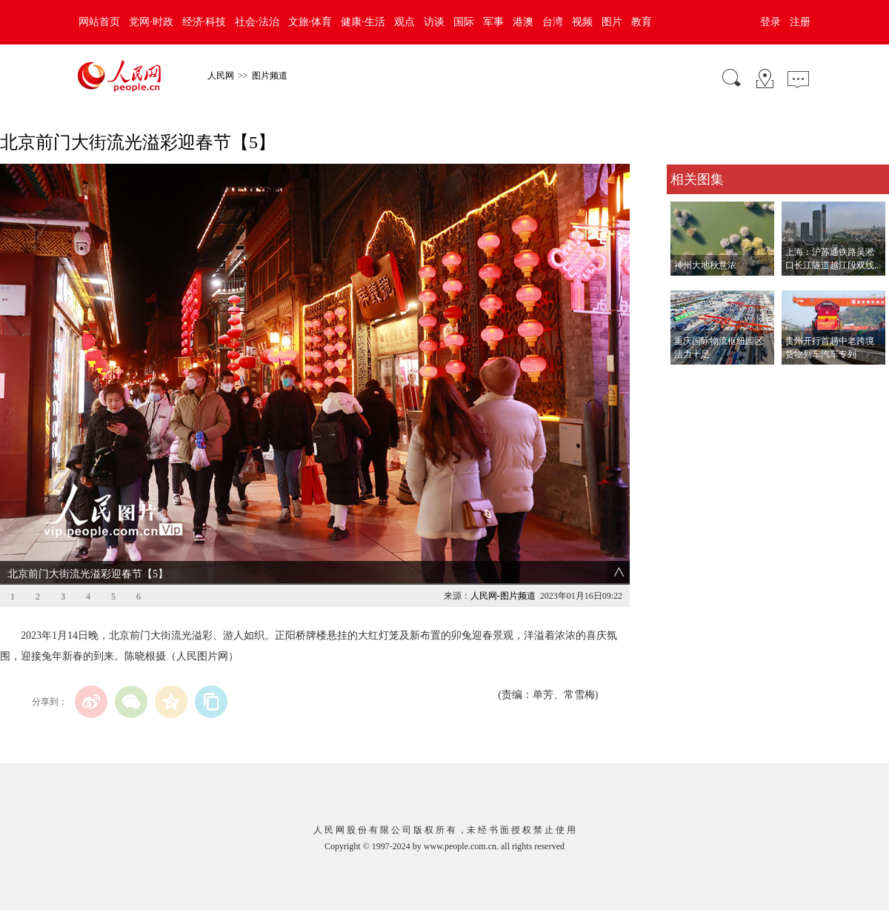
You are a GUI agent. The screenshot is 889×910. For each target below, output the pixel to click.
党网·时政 (151, 21)
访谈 (434, 21)
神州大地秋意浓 (705, 265)
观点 (404, 21)
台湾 (552, 21)
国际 (463, 21)
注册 (800, 21)
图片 (612, 21)
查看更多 (687, 379)
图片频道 (269, 75)
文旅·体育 (310, 21)
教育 (641, 21)
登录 (770, 21)
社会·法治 (257, 21)
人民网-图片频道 (503, 596)
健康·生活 (363, 21)
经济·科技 (204, 21)
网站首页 (99, 21)
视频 (582, 21)
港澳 (523, 21)
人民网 (220, 75)
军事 (493, 21)
